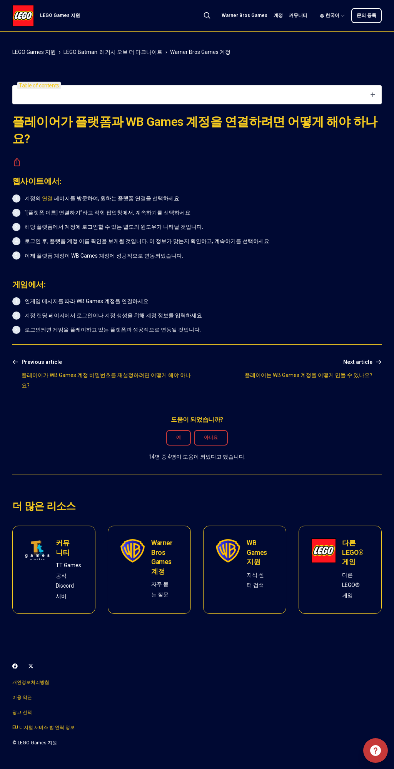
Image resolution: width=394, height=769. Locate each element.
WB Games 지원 (257, 552)
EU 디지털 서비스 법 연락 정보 (43, 727)
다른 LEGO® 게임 (353, 552)
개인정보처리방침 (30, 682)
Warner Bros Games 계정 (200, 52)
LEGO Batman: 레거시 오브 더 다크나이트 (112, 52)
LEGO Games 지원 (34, 52)
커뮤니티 (298, 15)
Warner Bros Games (244, 15)
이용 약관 (22, 697)
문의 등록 (366, 15)
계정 (278, 15)
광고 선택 (22, 712)
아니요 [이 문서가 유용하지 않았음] (211, 437)
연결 (47, 198)
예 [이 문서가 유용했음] (178, 437)
